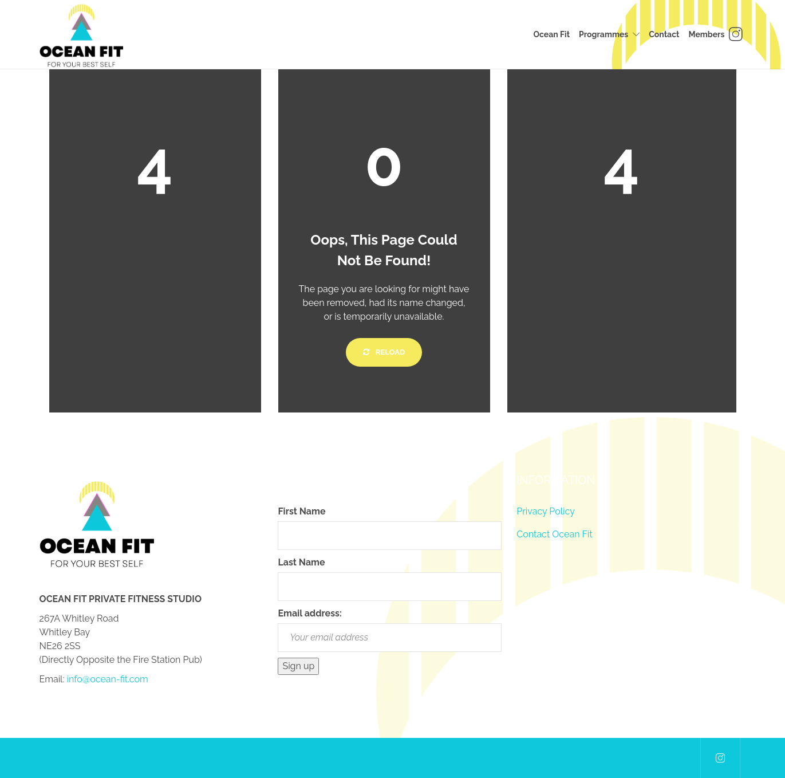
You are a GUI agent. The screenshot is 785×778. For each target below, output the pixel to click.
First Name (301, 511)
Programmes (603, 34)
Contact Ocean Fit (554, 534)
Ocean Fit (551, 34)
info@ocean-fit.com (107, 679)
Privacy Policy (545, 511)
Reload (384, 352)
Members (706, 34)
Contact (664, 34)
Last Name (301, 562)
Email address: (309, 613)
